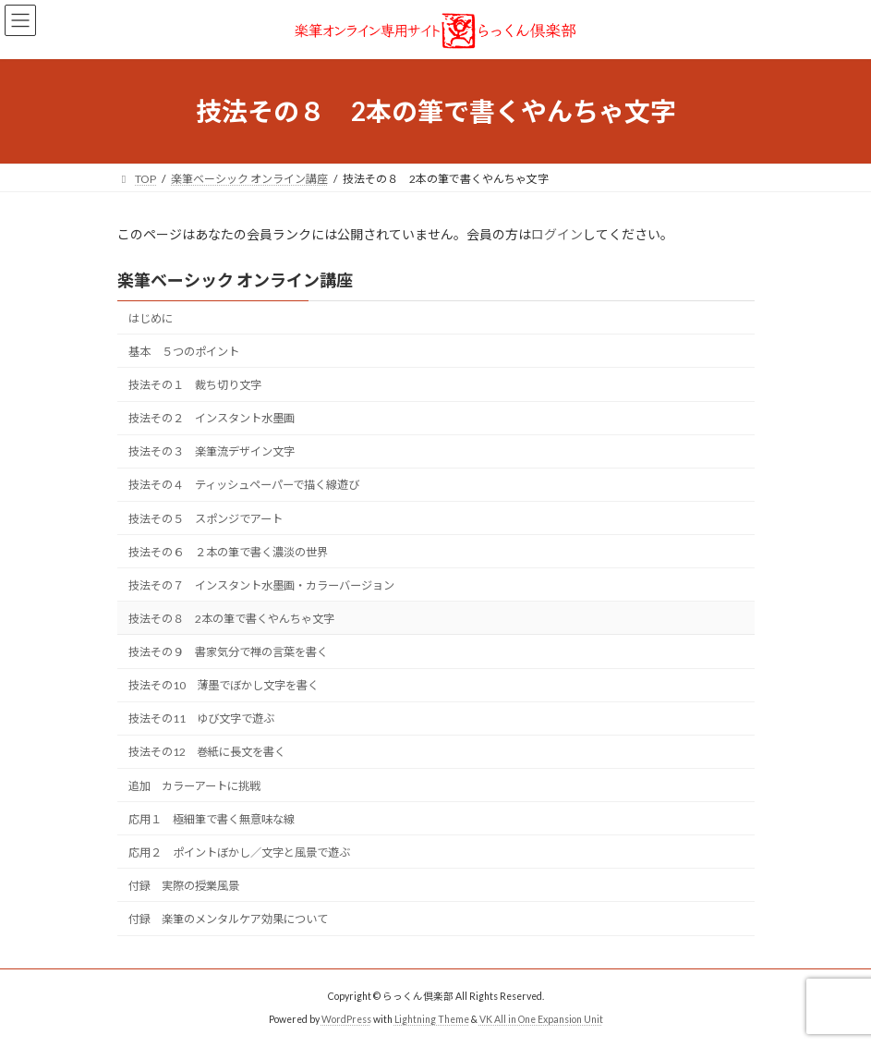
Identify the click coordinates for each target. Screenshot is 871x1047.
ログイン (557, 234)
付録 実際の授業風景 (183, 886)
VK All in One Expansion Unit (541, 1019)
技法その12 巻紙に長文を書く (206, 753)
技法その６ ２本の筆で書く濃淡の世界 (228, 552)
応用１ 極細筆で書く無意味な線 (211, 819)
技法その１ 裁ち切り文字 (194, 385)
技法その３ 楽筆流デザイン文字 (211, 451)
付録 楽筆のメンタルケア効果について (228, 919)
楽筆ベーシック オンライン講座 (235, 280)
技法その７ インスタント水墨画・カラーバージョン (261, 585)
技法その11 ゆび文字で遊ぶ (201, 718)
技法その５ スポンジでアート (205, 519)
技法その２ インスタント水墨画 (211, 418)
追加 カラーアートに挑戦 (194, 786)
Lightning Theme (431, 1019)
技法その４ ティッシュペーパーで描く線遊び (243, 486)
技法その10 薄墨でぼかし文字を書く (223, 685)
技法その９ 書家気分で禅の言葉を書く (228, 652)
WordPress (346, 1019)
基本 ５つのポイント (183, 352)
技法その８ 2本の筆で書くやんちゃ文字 (231, 619)
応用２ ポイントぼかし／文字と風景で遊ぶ (239, 852)
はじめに (150, 318)
